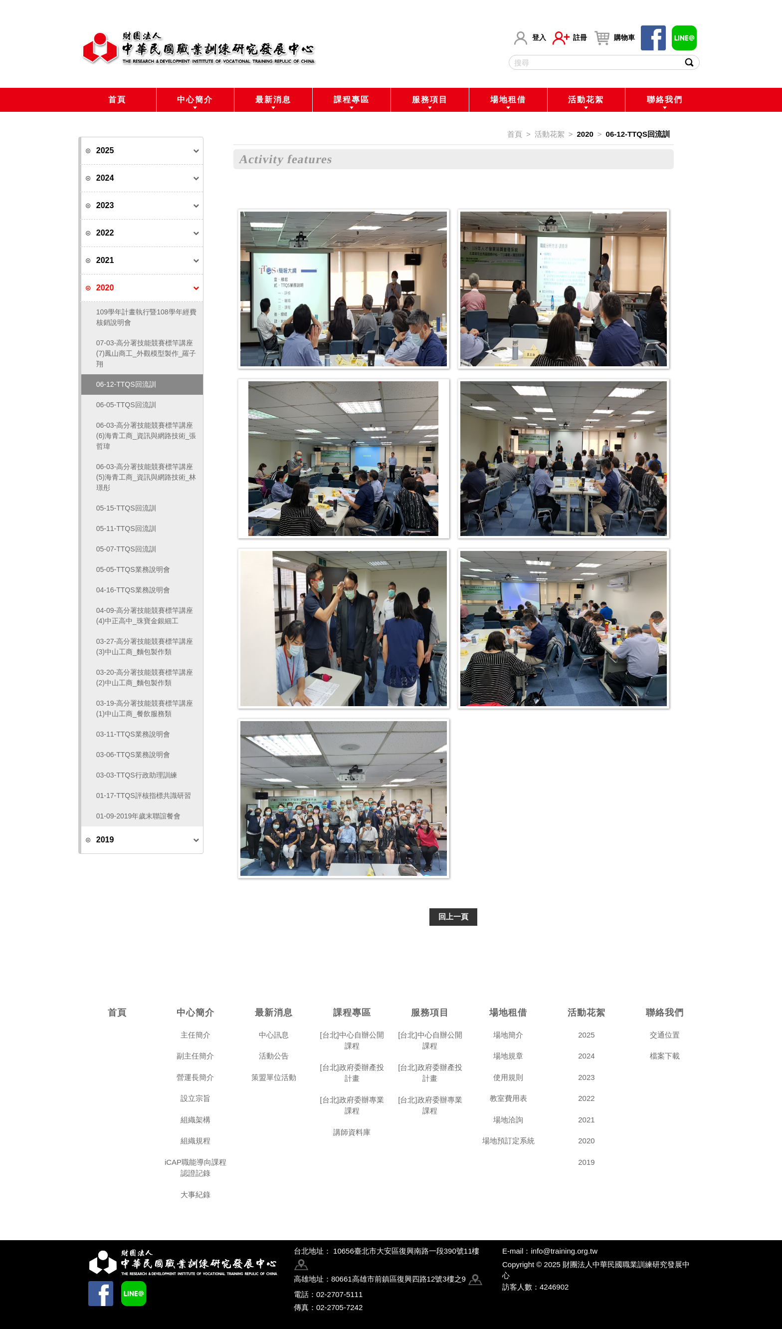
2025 (586, 1035)
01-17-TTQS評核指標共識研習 (143, 795)
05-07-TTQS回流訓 (126, 549)
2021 (586, 1119)
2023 (586, 1077)
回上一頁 (453, 916)
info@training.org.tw (564, 1251)
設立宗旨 (195, 1098)
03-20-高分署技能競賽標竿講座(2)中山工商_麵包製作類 (144, 677)
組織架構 (195, 1119)
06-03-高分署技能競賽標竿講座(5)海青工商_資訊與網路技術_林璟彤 (146, 477)
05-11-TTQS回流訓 (126, 528)
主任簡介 (195, 1035)
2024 (586, 1056)
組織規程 (195, 1140)
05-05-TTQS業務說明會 (133, 569)
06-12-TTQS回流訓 (126, 384)
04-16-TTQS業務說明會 (133, 590)
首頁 (117, 99)
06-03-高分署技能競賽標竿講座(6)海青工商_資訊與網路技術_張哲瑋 (146, 435)
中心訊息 (274, 1035)
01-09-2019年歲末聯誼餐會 (138, 816)
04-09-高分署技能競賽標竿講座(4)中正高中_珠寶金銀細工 (144, 615)
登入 (529, 38)
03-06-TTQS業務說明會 (133, 755)
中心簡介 (195, 99)
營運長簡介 (195, 1077)
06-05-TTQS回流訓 (126, 405)
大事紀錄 (195, 1194)
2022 (586, 1098)
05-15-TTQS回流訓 (126, 508)
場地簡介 (508, 1035)
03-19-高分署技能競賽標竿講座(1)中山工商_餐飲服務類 (144, 708)
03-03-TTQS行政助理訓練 (136, 775)
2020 (585, 134)
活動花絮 (586, 99)
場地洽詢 (508, 1119)
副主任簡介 (195, 1056)
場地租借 (508, 99)
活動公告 (274, 1056)
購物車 (614, 38)
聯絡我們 (665, 99)
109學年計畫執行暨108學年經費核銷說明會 (146, 317)
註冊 (569, 38)
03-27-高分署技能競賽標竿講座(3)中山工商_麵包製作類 (144, 646)
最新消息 (273, 99)
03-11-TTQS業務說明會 (133, 734)
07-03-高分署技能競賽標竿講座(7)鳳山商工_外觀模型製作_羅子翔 (146, 353)
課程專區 (352, 99)
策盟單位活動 (273, 1077)
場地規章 (508, 1056)
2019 (586, 1162)
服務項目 (430, 99)
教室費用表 (508, 1098)
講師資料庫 (352, 1132)
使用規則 (508, 1077)
